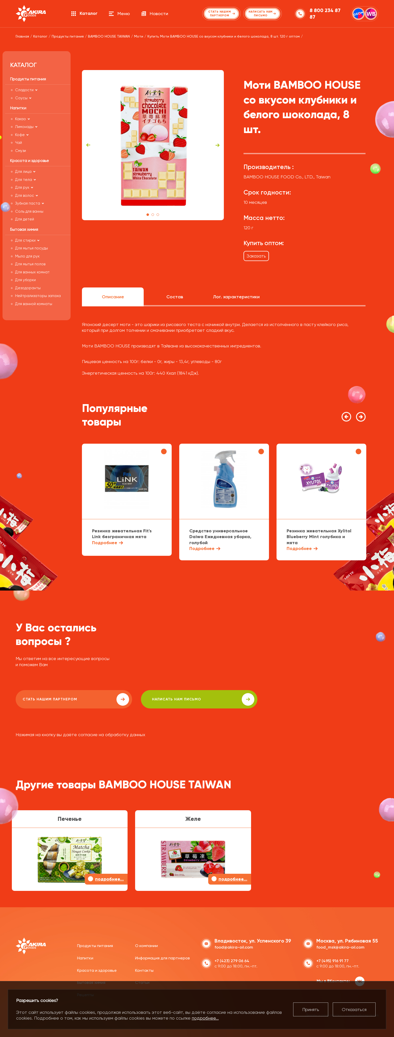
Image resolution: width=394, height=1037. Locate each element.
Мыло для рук (27, 256)
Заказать (256, 255)
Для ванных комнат (32, 272)
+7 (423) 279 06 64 (232, 960)
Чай (18, 142)
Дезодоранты (28, 288)
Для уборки (25, 280)
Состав (174, 297)
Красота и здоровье (97, 969)
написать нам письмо (158, 699)
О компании (146, 945)
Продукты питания (95, 945)
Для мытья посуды (31, 248)
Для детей (24, 219)
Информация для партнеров (162, 957)
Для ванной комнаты (33, 304)
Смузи (20, 150)
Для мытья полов (30, 264)
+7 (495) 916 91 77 (332, 960)
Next (217, 145)
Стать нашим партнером (60, 699)
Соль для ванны (29, 211)
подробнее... (205, 1018)
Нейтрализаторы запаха (38, 296)
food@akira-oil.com (234, 946)
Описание (113, 297)
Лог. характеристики (236, 297)
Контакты (144, 969)
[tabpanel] (153, 145)
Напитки (85, 957)
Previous (88, 145)
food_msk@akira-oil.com (340, 946)
